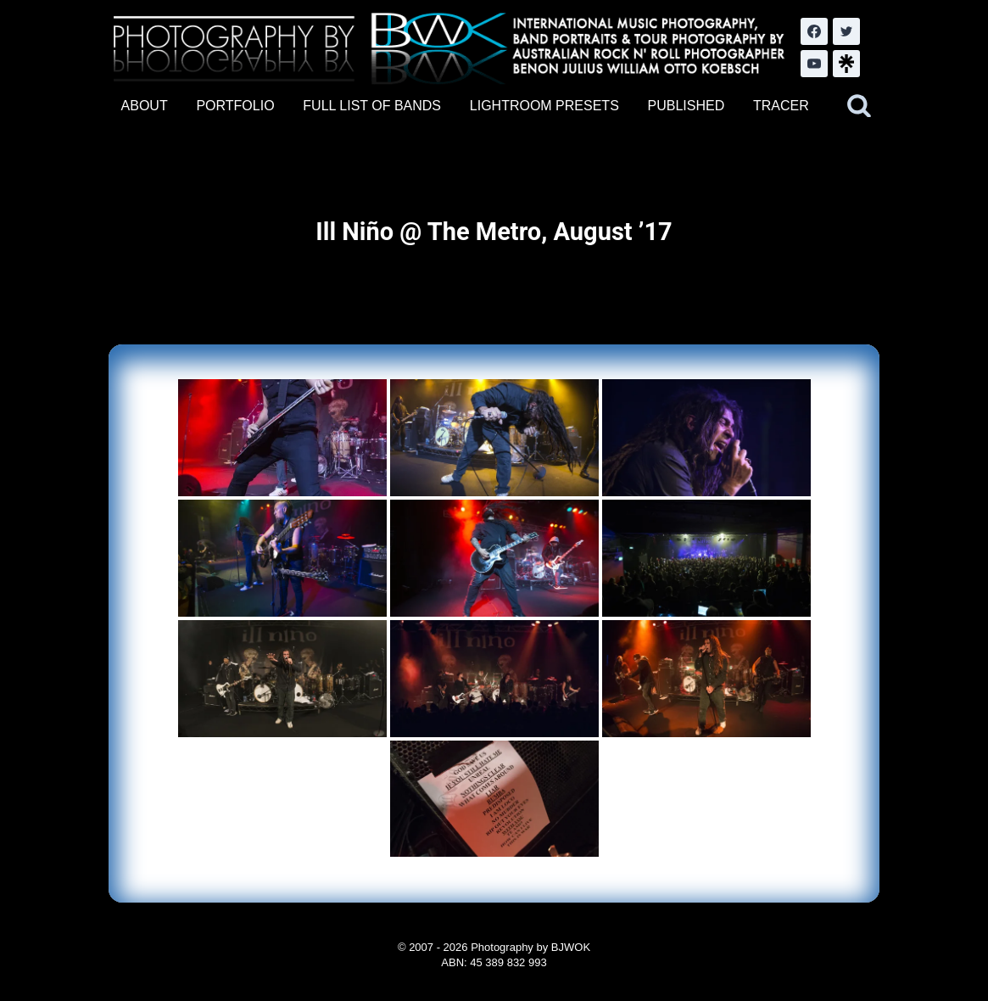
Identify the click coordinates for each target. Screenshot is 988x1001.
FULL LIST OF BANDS (372, 105)
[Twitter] (846, 31)
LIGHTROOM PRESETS (544, 105)
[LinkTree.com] (846, 63)
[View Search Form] (859, 106)
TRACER (781, 105)
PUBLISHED (686, 105)
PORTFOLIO (235, 105)
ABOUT (144, 105)
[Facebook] (814, 31)
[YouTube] (814, 63)
